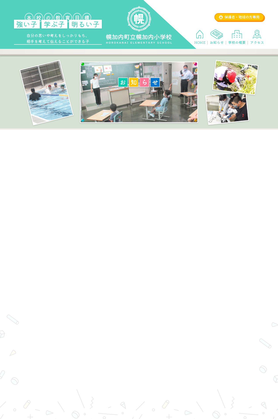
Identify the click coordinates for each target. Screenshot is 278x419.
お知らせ (217, 42)
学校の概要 (237, 42)
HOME (199, 42)
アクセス (257, 42)
